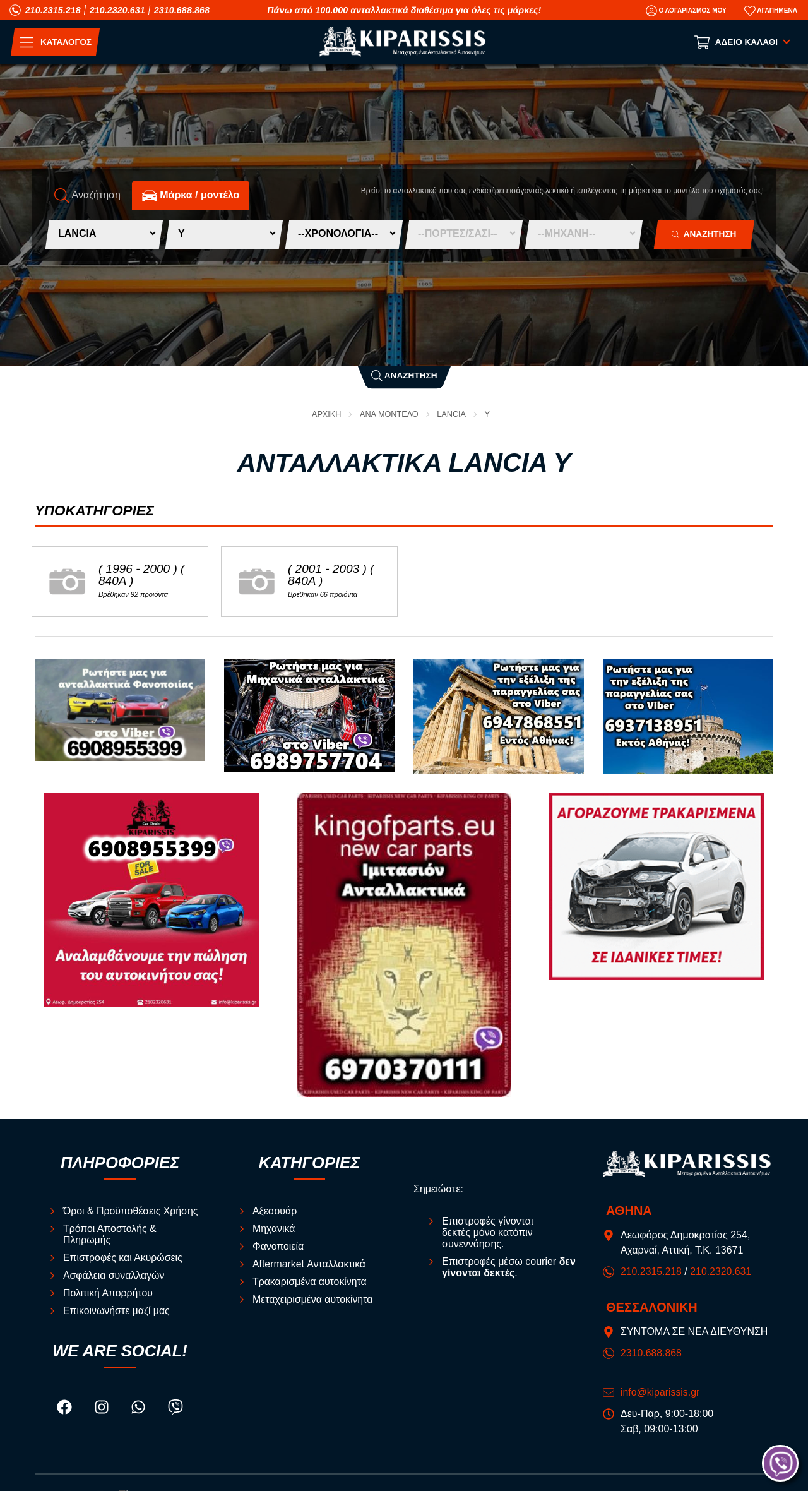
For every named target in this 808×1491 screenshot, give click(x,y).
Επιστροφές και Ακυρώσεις (123, 1258)
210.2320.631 (117, 10)
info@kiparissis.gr (661, 1392)
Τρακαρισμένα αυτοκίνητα (310, 1282)
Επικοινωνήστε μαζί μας (116, 1311)
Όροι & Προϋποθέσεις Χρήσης (131, 1211)
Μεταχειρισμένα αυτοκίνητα (313, 1300)
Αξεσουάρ (274, 1211)
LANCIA (451, 414)
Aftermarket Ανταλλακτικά (309, 1264)
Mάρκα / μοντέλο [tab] (190, 195)
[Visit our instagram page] (103, 1409)
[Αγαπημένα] (771, 10)
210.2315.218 (53, 10)
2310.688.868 (181, 10)
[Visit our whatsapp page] (139, 1409)
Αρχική (326, 414)
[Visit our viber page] (175, 1409)
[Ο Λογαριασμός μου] (686, 10)
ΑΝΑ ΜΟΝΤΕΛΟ (389, 414)
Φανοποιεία (278, 1247)
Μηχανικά (273, 1229)
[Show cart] (743, 42)
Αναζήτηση (404, 375)
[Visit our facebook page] (65, 1409)
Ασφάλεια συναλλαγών (114, 1276)
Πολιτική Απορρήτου (108, 1293)
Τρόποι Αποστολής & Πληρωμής (110, 1235)
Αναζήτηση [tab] (87, 195)
